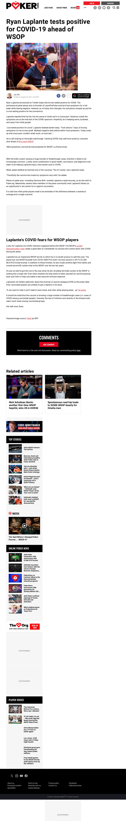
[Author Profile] (9, 96)
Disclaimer (73, 783)
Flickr (29, 318)
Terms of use (33, 783)
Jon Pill (17, 95)
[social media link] (95, 7)
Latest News (48, 7)
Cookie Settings (34, 788)
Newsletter (11, 788)
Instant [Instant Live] (75, 7)
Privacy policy (54, 783)
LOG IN (92, 3)
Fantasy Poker (61, 7)
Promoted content (14, 786)
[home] (22, 5)
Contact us (53, 786)
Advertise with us (34, 786)
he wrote (82, 290)
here (78, 350)
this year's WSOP (26, 141)
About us (10, 783)
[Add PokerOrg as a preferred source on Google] (81, 95)
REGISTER (110, 3)
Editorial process (75, 786)
